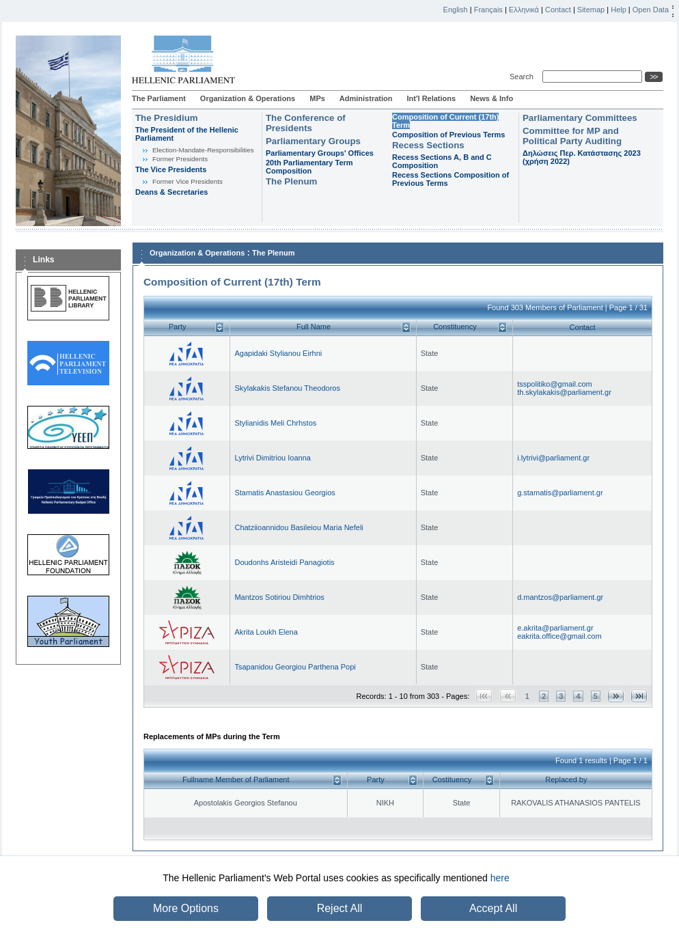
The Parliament (159, 98)
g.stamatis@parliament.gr (560, 492)
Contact (558, 9)
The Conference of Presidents (306, 123)
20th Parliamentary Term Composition (309, 166)
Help (618, 9)
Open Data (651, 9)
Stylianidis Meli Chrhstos (275, 423)
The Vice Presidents (170, 169)
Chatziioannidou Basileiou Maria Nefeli (298, 527)
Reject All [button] (340, 908)
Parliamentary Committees (580, 118)
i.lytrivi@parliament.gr (553, 458)
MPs (317, 98)
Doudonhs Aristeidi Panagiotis (284, 562)
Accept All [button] (493, 908)
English (455, 9)
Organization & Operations (247, 98)
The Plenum (291, 181)
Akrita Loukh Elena (265, 632)
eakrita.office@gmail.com (559, 636)
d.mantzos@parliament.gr (560, 597)
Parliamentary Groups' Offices (320, 153)
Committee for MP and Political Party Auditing (572, 136)
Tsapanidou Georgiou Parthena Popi (294, 667)
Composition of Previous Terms (448, 134)
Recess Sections (428, 145)
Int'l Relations (431, 98)
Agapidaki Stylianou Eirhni (278, 353)
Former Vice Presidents (187, 181)
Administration (366, 98)
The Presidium (166, 118)
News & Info (491, 98)
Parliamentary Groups (313, 141)
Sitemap (591, 9)
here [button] (500, 877)
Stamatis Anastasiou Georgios (284, 492)
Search (524, 76)
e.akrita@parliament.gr (555, 628)
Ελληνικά (524, 9)
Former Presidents (180, 159)
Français (488, 9)
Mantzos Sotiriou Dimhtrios (279, 597)
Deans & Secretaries (171, 192)
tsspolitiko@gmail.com (554, 384)
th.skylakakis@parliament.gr (564, 392)
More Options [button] (186, 908)
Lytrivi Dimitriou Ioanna (272, 458)
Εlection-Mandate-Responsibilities (203, 150)
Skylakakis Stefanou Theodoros (287, 388)
